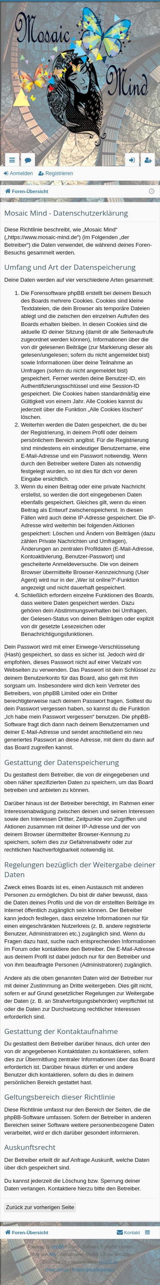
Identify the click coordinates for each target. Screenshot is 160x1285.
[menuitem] (128, 1232)
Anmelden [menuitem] (134, 161)
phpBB (58, 1247)
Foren (30, 161)
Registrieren (59, 173)
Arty (52, 1254)
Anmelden (21, 173)
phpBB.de (108, 1262)
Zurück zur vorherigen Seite (40, 1207)
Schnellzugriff (14, 161)
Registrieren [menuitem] (149, 161)
